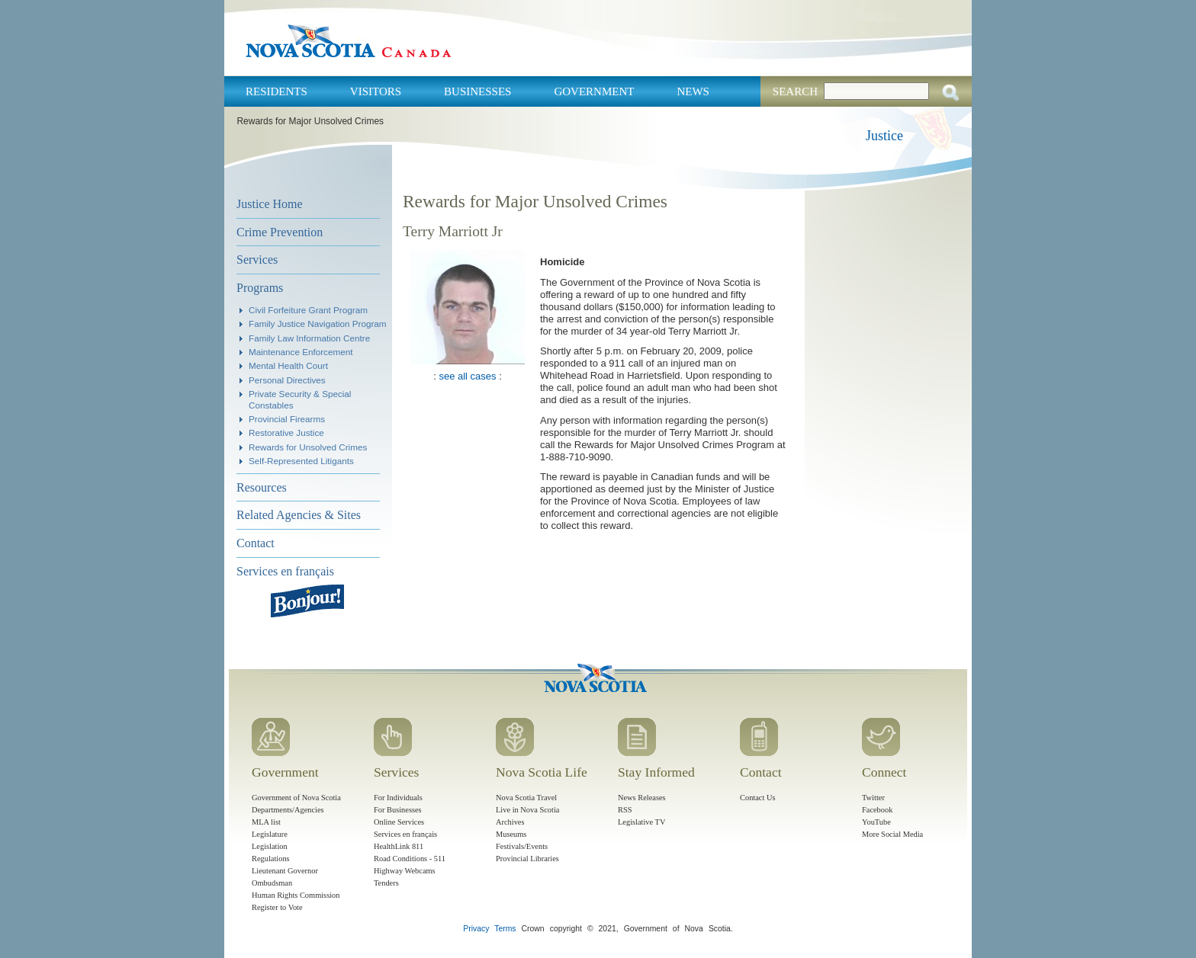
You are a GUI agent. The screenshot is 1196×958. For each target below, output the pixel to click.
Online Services (399, 822)
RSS (625, 810)
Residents (276, 91)
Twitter (873, 797)
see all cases (467, 376)
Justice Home (269, 203)
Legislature (270, 834)
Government (594, 91)
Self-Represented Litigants (301, 461)
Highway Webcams (405, 871)
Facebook (877, 810)
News (693, 91)
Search (795, 91)
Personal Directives (287, 380)
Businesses (477, 91)
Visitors (375, 91)
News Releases (642, 797)
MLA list (266, 822)
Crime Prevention (279, 232)
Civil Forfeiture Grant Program (308, 310)
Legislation (270, 846)
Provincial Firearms (287, 419)
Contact (255, 543)
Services (257, 259)
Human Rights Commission (295, 895)
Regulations (271, 858)
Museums (511, 834)
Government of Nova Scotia (296, 797)
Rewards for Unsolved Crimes (308, 447)
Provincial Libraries (527, 858)
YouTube (876, 822)
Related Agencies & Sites (298, 514)
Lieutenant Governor (285, 871)
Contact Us (757, 797)
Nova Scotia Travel (526, 797)
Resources (261, 487)
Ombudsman (272, 883)
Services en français (285, 571)
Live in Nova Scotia (527, 810)
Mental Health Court (288, 365)
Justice (884, 135)
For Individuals (398, 797)
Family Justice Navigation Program (318, 323)
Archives (510, 822)
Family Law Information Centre (309, 338)
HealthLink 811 (398, 846)
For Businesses (398, 810)
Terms (505, 928)
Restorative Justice (286, 432)
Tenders (386, 883)
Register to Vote (277, 907)
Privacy (476, 928)
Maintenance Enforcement (300, 352)
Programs (259, 287)
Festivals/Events (522, 846)
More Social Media (892, 834)
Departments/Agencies (288, 810)
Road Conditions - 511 (409, 858)
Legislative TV (641, 822)
